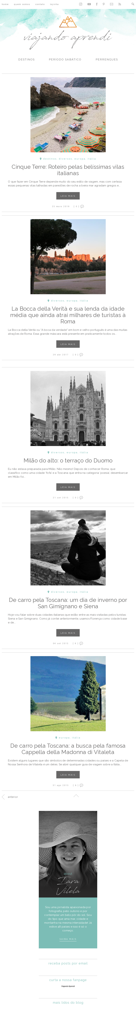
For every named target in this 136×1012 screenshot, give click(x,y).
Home (5, 4)
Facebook (96, 4)
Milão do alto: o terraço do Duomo (68, 460)
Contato (40, 4)
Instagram (80, 4)
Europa (80, 158)
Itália (92, 158)
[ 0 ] (77, 206)
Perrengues (107, 59)
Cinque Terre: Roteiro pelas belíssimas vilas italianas (68, 169)
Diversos (65, 158)
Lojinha (54, 4)
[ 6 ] (76, 785)
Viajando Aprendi (68, 986)
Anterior (13, 797)
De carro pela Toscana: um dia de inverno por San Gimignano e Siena (68, 603)
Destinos (26, 59)
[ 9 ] (76, 643)
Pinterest (104, 4)
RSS (119, 4)
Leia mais (68, 196)
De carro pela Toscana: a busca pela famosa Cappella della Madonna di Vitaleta (68, 748)
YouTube (89, 4)
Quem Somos (22, 4)
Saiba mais (68, 939)
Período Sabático (65, 59)
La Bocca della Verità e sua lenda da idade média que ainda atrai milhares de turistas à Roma (68, 315)
